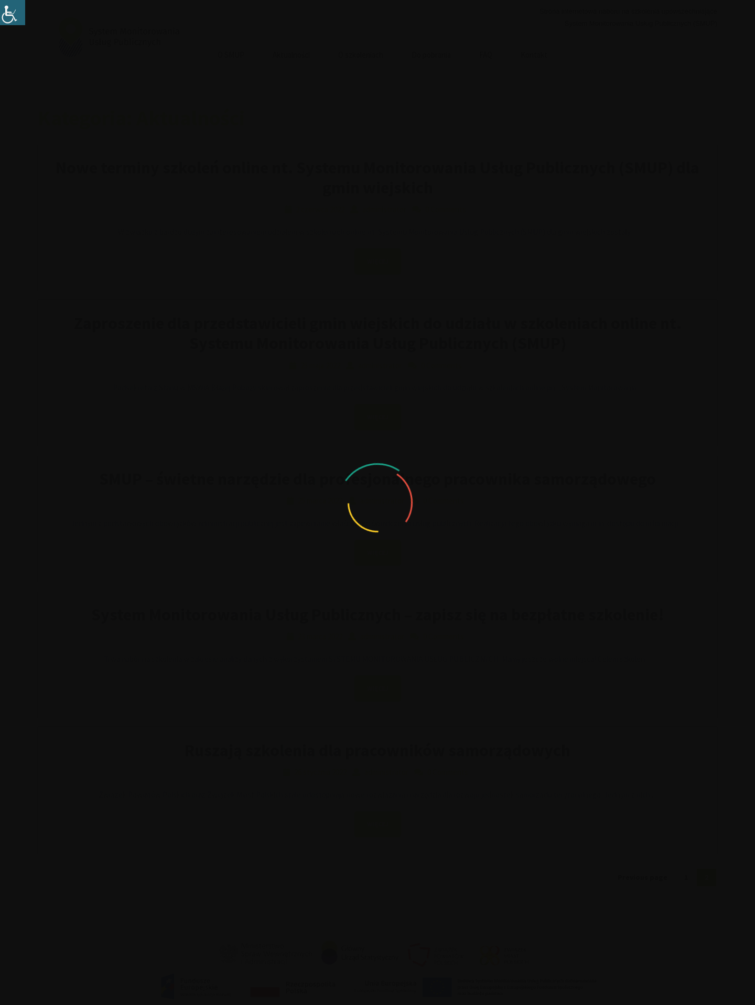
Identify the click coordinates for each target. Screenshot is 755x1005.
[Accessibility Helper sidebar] (12, 12)
